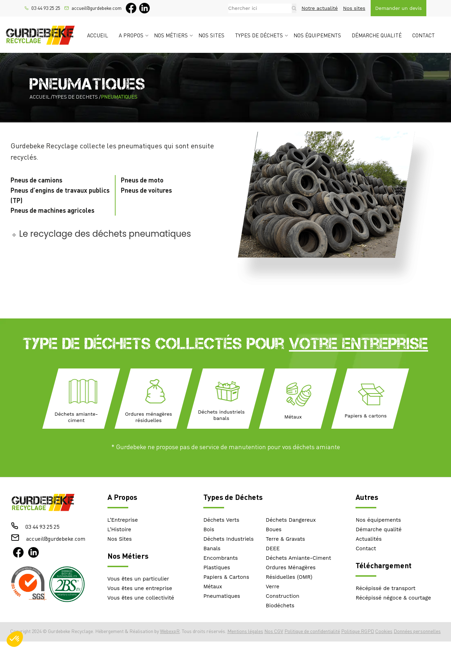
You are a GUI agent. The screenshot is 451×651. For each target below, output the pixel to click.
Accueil (97, 35)
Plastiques (216, 567)
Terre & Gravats (285, 539)
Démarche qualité (377, 35)
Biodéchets (280, 605)
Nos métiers (171, 35)
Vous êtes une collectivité (140, 598)
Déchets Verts (221, 520)
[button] (14, 639)
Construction (282, 596)
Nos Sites (119, 539)
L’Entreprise (122, 520)
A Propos (122, 496)
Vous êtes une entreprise (139, 588)
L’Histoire (119, 529)
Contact (423, 35)
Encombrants (220, 558)
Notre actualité (320, 8)
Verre (272, 586)
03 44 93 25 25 (45, 8)
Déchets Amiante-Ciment (298, 558)
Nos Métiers (127, 555)
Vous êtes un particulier (138, 579)
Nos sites (354, 8)
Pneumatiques (221, 596)
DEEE (273, 548)
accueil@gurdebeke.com (97, 8)
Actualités (369, 539)
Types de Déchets (232, 496)
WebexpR (170, 631)
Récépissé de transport (385, 588)
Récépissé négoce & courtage (393, 598)
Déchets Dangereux (291, 520)
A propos (131, 35)
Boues (274, 529)
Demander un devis (398, 8)
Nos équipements (317, 35)
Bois (208, 529)
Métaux (212, 586)
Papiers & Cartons (226, 577)
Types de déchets (259, 35)
